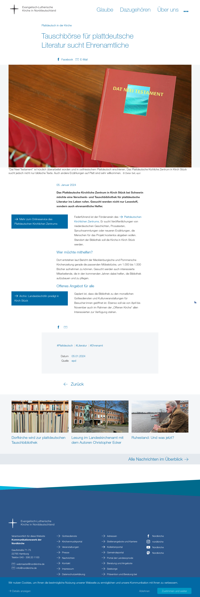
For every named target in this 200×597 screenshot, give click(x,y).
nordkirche (157, 541)
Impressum (67, 568)
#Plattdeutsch (65, 345)
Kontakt (65, 563)
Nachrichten (68, 558)
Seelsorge (111, 568)
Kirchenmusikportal (71, 541)
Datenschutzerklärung (73, 574)
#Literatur (82, 345)
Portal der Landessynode (119, 558)
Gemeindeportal (115, 552)
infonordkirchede (26, 568)
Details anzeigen (21, 591)
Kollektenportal (114, 547)
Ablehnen (144, 591)
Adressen (111, 536)
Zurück (77, 383)
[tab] (195, 287)
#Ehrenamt (96, 345)
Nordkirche (158, 536)
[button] (186, 9)
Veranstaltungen (70, 547)
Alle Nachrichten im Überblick (155, 459)
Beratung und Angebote (119, 563)
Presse (65, 552)
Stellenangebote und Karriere (121, 541)
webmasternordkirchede (30, 564)
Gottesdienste (69, 536)
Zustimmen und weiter (174, 591)
